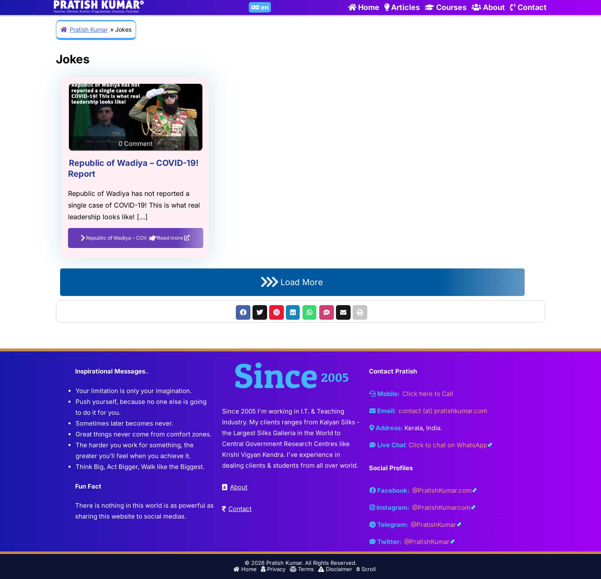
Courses (446, 7)
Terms (302, 569)
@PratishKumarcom (441, 507)
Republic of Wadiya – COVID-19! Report (133, 168)
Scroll (366, 569)
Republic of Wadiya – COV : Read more (135, 237)
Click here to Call (427, 394)
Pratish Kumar (89, 29)
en (260, 8)
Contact (528, 7)
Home (363, 7)
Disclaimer (335, 569)
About (488, 7)
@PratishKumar (433, 525)
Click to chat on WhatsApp (448, 445)
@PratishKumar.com (442, 490)
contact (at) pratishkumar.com (443, 411)
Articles (402, 7)
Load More (292, 282)
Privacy (273, 569)
